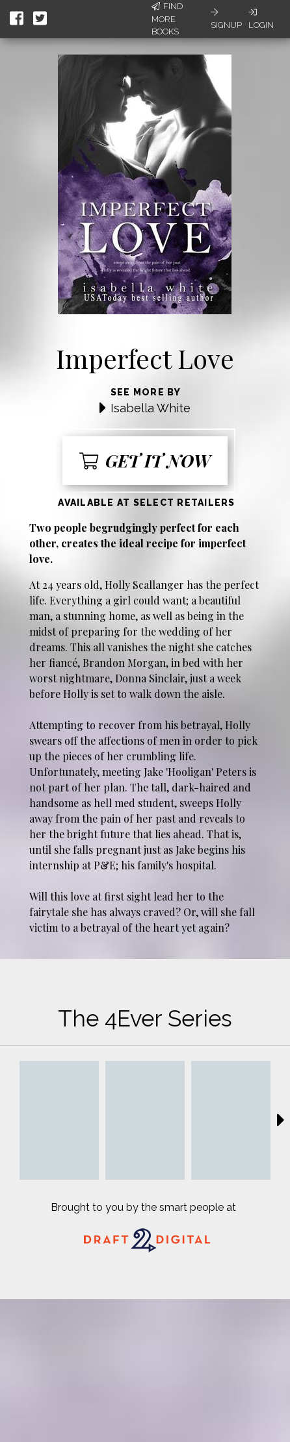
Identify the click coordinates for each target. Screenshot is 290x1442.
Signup (226, 19)
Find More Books (167, 18)
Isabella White (151, 408)
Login (261, 19)
